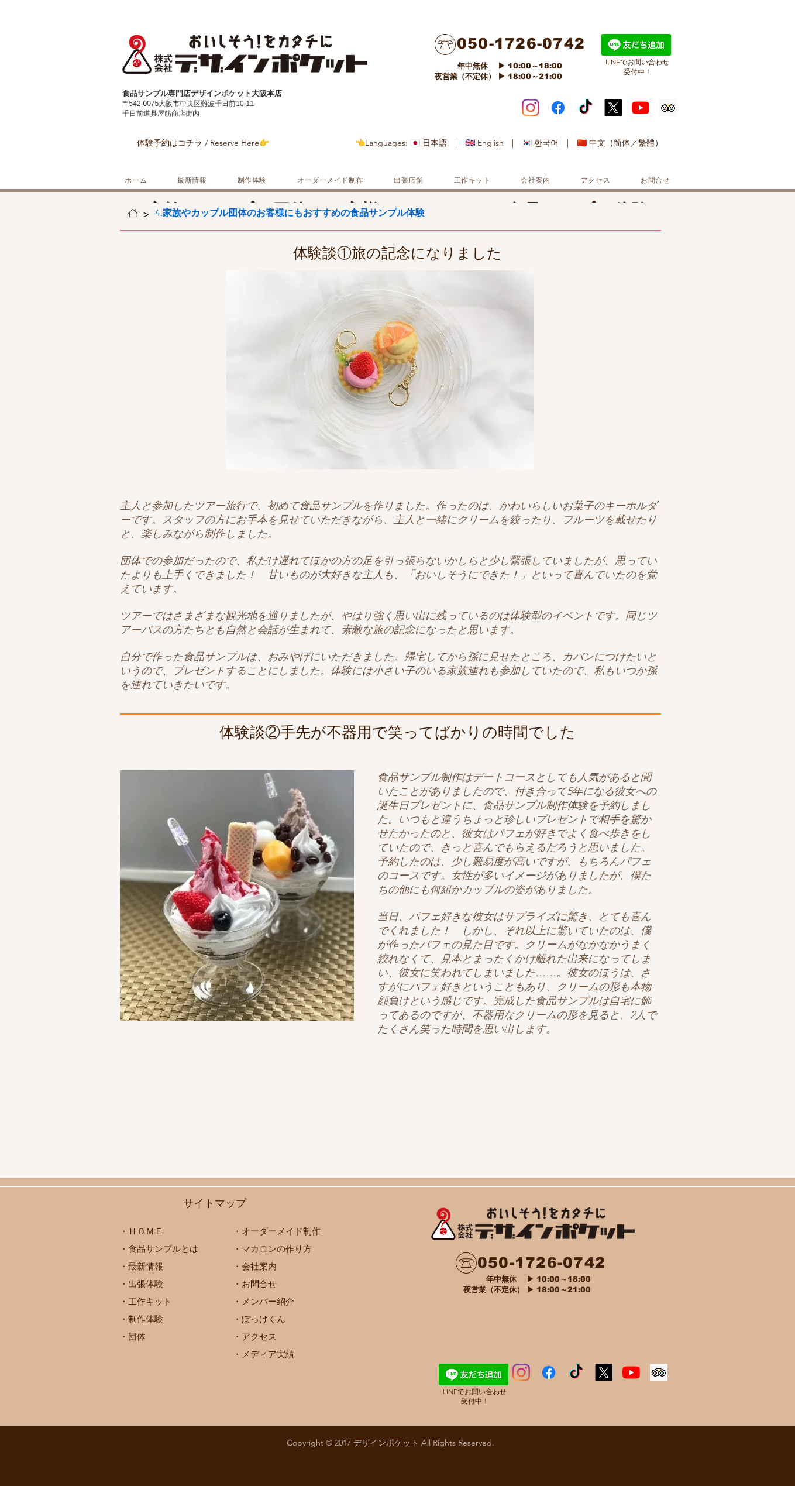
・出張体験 (141, 1283)
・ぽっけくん (259, 1318)
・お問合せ (255, 1283)
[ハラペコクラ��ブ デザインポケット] (576, 1372)
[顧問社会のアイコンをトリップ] (668, 107)
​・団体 (132, 1336)
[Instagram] (530, 107)
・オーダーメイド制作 (277, 1231)
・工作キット (145, 1301)
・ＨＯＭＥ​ (141, 1231)
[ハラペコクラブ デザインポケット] (585, 107)
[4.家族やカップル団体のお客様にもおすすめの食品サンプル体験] (290, 213)
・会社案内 (255, 1266)
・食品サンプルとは (158, 1248)
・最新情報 (141, 1266)
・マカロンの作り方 (272, 1248)
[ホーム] (132, 213)
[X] (613, 107)
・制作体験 (141, 1318)
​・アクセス (255, 1336)
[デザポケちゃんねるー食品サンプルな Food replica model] (640, 107)
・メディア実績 (263, 1354)
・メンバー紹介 (263, 1301)
